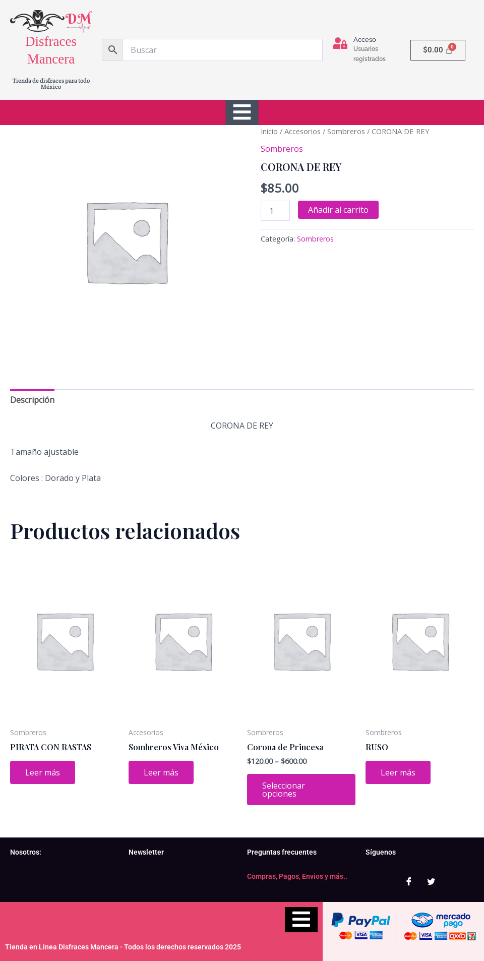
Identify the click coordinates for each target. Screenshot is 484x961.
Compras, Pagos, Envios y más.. (297, 876)
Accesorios (302, 131)
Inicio (269, 131)
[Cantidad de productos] (275, 211)
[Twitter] (431, 881)
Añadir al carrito (338, 209)
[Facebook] (408, 881)
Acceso (364, 39)
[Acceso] (340, 43)
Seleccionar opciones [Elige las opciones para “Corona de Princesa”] (283, 789)
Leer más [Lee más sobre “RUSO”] (398, 772)
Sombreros (346, 131)
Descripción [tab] (32, 399)
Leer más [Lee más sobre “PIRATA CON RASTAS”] (42, 772)
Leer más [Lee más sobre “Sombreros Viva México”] (161, 772)
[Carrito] (438, 50)
